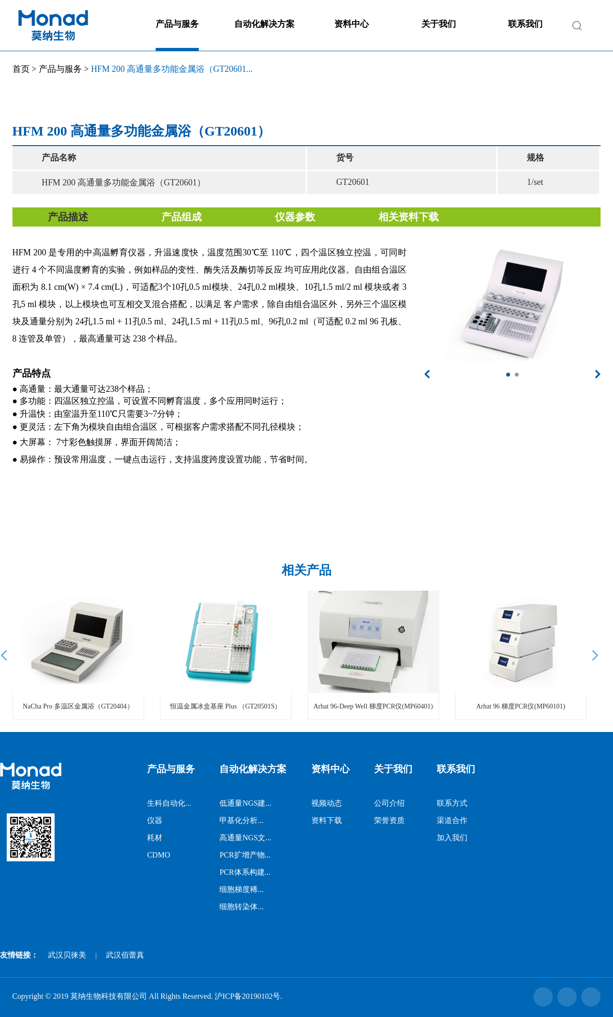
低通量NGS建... (245, 803)
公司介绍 (389, 803)
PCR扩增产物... (244, 855)
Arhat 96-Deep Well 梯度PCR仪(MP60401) (372, 706)
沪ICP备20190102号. (248, 996)
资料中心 (351, 24)
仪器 (154, 820)
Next (594, 656)
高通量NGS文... (245, 838)
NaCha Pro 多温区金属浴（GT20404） (78, 706)
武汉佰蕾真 (125, 955)
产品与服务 (177, 24)
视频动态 (326, 803)
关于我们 (438, 24)
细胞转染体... (241, 907)
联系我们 (525, 24)
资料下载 (326, 820)
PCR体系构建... (244, 872)
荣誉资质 (389, 820)
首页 (21, 69)
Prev (5, 656)
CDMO (158, 855)
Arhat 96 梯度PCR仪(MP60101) (520, 706)
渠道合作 (452, 820)
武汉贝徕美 (67, 955)
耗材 (154, 838)
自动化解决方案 (264, 24)
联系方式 (452, 803)
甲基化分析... (241, 820)
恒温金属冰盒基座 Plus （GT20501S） (226, 706)
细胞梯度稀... (241, 889)
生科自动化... (169, 803)
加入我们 (452, 838)
